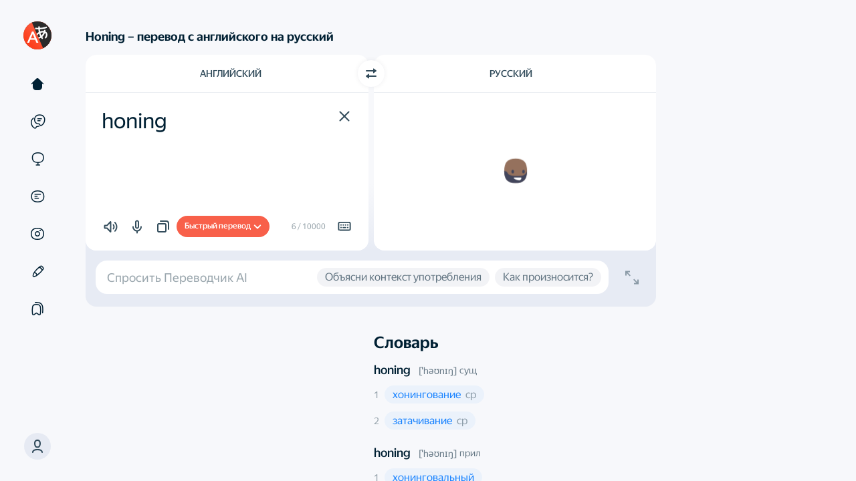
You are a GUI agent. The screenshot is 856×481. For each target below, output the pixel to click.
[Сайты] (37, 159)
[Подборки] (37, 308)
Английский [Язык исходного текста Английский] (230, 73)
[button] (344, 116)
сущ (468, 370)
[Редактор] (37, 271)
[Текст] (37, 84)
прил (469, 453)
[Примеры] (37, 121)
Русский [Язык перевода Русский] (511, 73)
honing (392, 370)
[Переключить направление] (371, 73)
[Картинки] (37, 233)
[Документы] (37, 196)
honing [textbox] (134, 121)
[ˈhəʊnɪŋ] (438, 370)
